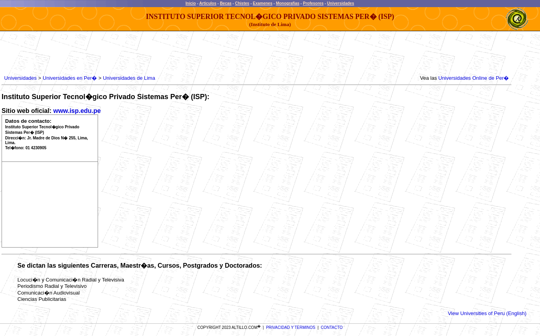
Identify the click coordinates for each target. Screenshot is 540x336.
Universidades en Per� (70, 78)
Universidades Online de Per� (473, 78)
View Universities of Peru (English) (487, 313)
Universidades (340, 3)
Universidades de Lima (129, 78)
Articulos (207, 3)
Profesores (313, 3)
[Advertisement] (147, 53)
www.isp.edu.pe (77, 110)
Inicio (190, 3)
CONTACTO (332, 327)
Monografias (287, 3)
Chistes (242, 3)
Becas (225, 3)
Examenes (262, 3)
